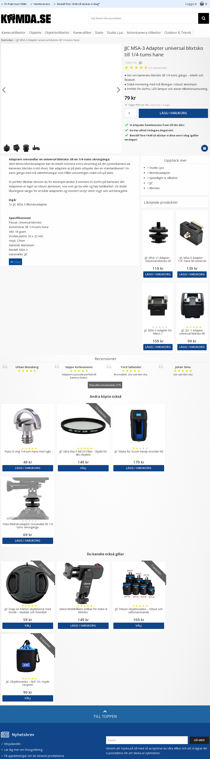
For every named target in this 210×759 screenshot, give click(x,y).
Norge (166, 649)
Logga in (191, 4)
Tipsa (15, 262)
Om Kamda (61, 637)
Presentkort (8, 696)
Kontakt (5, 690)
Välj (79, 468)
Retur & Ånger (9, 684)
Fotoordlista (62, 677)
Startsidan (7, 40)
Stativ (99, 32)
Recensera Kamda (65, 648)
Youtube (111, 685)
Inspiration (60, 683)
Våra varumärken (64, 642)
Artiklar (58, 671)
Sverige (167, 639)
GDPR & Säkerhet (65, 654)
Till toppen (105, 569)
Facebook (112, 679)
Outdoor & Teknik (178, 32)
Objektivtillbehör (57, 32)
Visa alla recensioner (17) (105, 385)
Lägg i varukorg (173, 113)
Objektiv (35, 32)
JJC (140, 62)
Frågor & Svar (9, 673)
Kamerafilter (82, 32)
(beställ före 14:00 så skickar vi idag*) (130, 652)
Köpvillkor (7, 679)
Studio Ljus (115, 32)
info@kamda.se (11, 635)
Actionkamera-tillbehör (144, 32)
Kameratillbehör (14, 32)
